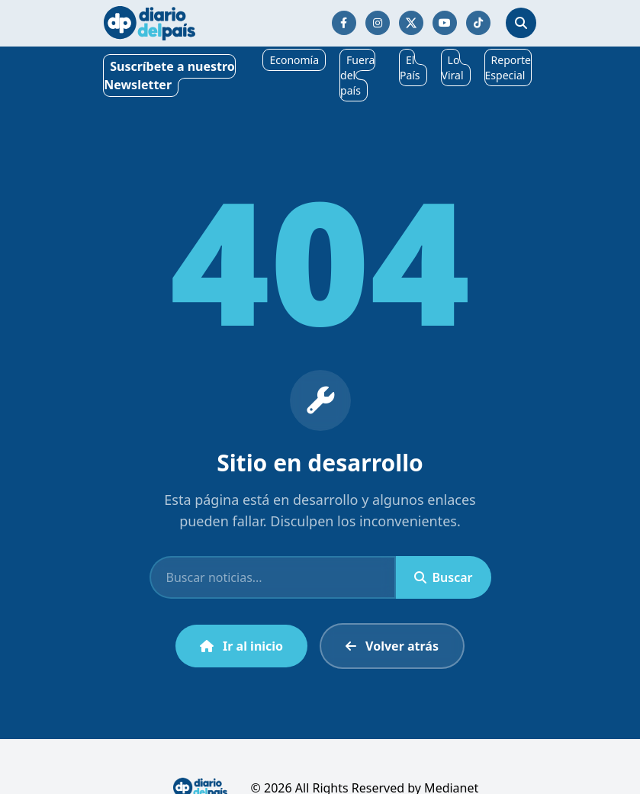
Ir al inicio (241, 646)
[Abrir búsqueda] (521, 23)
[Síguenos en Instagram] (377, 23)
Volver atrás (392, 646)
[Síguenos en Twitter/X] (411, 23)
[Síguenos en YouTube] (445, 23)
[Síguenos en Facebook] (344, 23)
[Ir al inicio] (149, 23)
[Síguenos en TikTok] (478, 23)
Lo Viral (453, 67)
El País (410, 67)
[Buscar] (273, 577)
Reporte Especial (508, 67)
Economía (294, 60)
